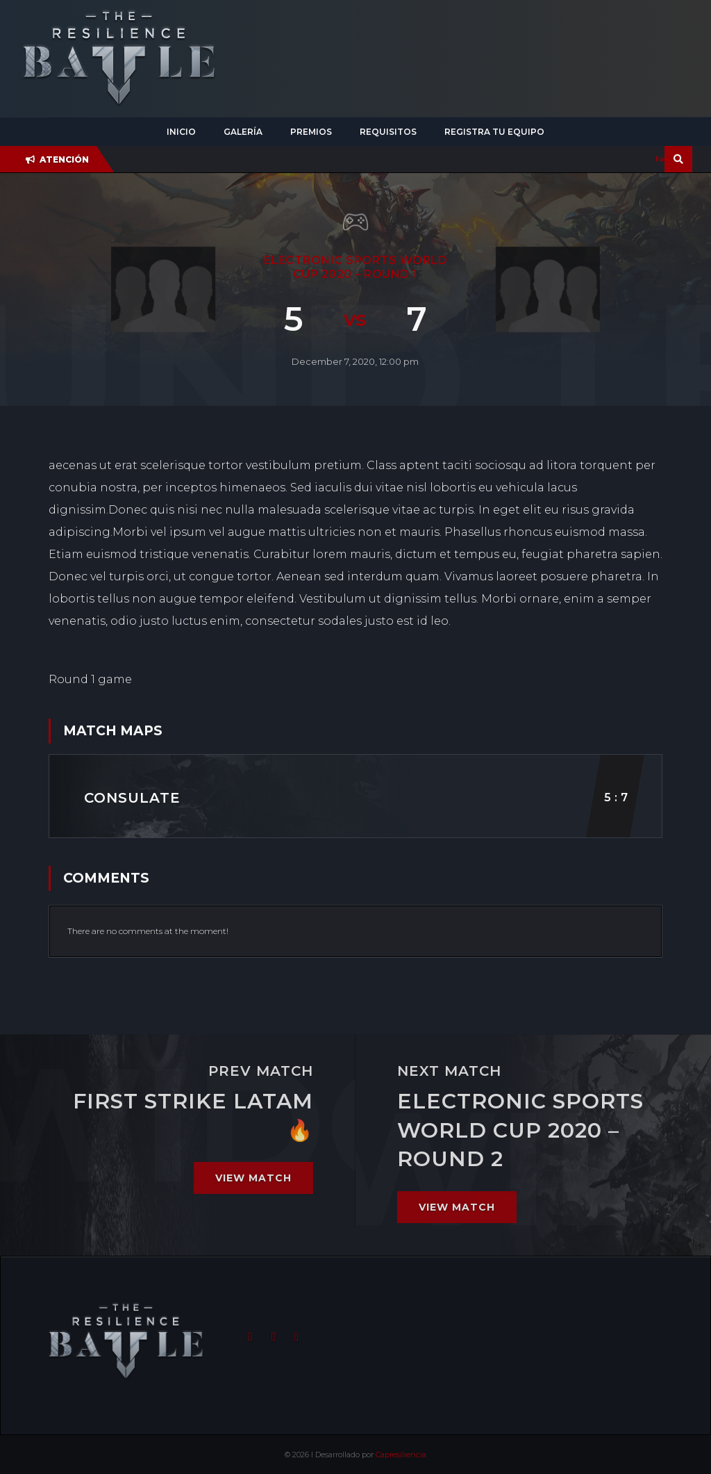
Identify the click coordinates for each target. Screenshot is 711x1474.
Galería (243, 131)
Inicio (181, 131)
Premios (311, 131)
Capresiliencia (401, 1454)
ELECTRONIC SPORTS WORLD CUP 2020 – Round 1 (356, 267)
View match (253, 1178)
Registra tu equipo (494, 131)
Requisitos (388, 131)
